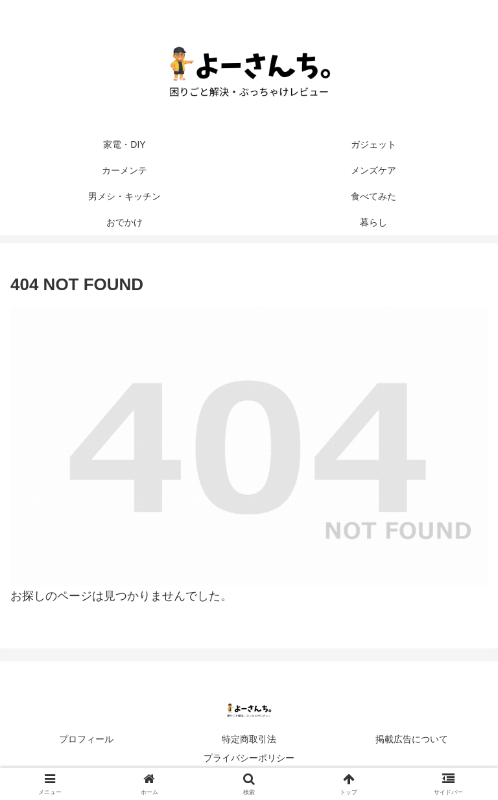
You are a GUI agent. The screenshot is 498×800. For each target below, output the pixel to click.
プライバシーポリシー (249, 758)
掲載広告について (411, 739)
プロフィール (86, 739)
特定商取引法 (249, 739)
